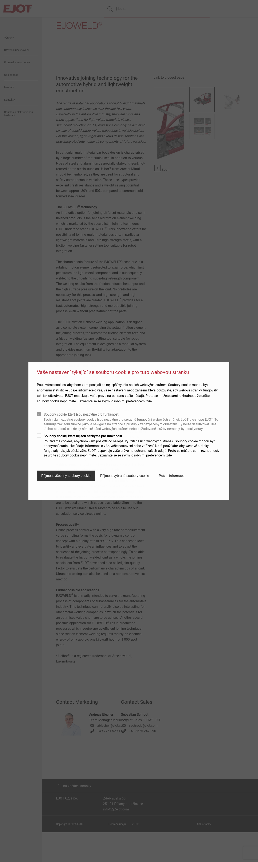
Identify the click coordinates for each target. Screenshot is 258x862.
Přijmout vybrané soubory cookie (124, 476)
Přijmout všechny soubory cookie (66, 476)
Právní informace (171, 476)
